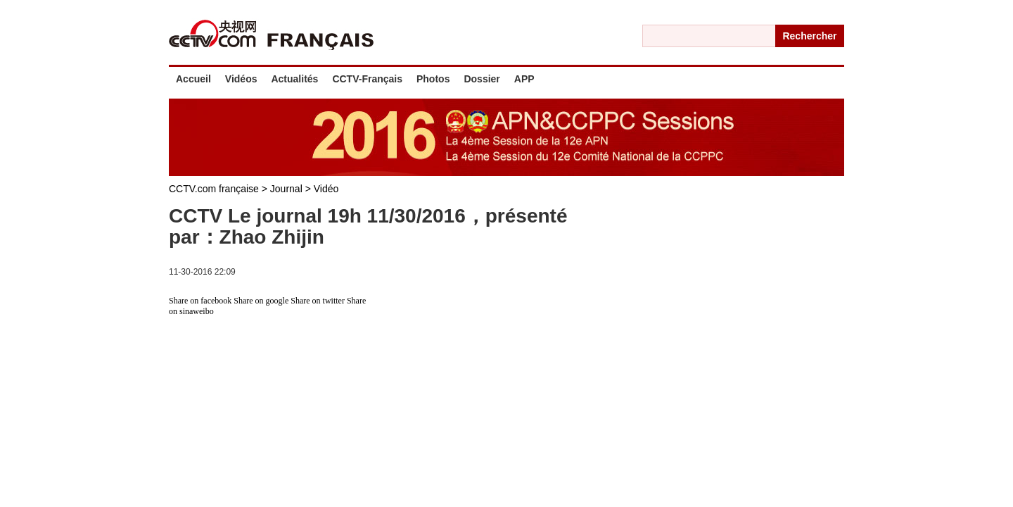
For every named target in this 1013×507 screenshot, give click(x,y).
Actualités (294, 78)
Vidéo (326, 188)
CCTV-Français (367, 78)
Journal (287, 188)
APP (524, 78)
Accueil (193, 78)
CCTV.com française (215, 188)
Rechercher (809, 36)
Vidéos (241, 78)
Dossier (481, 78)
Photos (433, 78)
